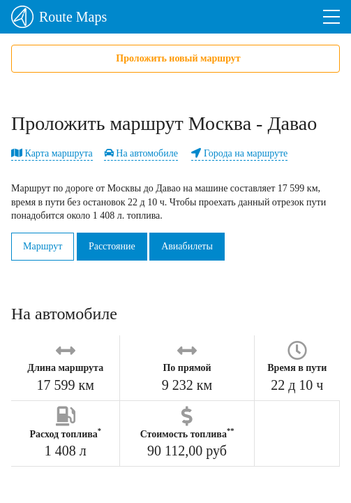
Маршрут (42, 246)
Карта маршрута (52, 153)
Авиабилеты (187, 246)
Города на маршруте (239, 153)
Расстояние (112, 246)
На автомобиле (141, 153)
